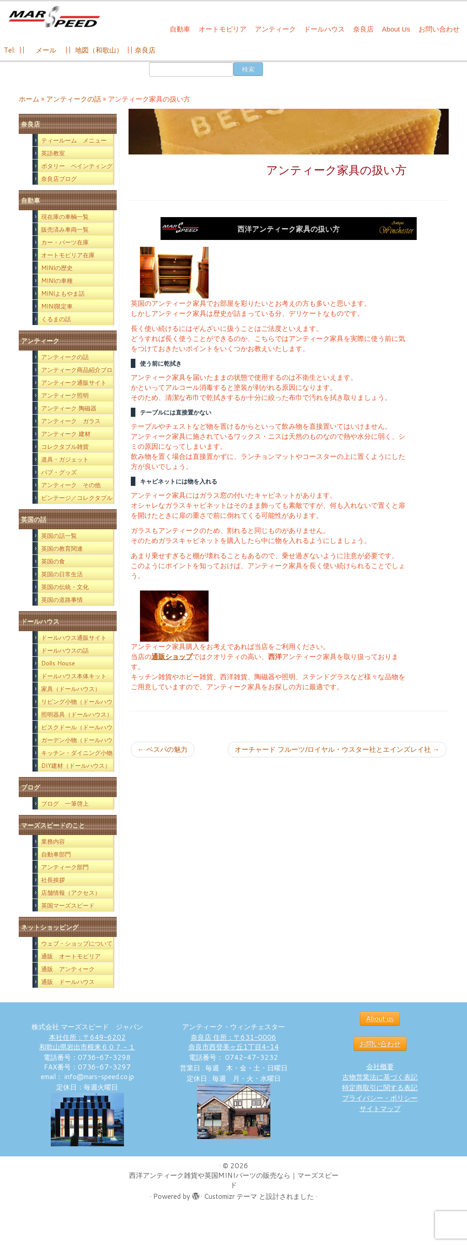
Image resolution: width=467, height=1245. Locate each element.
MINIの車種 (57, 281)
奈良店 (363, 29)
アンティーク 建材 (66, 434)
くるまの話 (56, 319)
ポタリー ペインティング (77, 166)
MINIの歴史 (57, 268)
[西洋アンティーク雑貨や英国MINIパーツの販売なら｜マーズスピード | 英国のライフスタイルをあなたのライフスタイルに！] (54, 17)
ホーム (29, 99)
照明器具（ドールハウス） (77, 714)
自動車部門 (56, 854)
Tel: (10, 50)
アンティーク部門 (65, 867)
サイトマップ (380, 1108)
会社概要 (380, 1066)
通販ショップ (172, 656)
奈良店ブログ (59, 179)
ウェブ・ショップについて (77, 943)
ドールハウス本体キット (74, 676)
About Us (396, 29)
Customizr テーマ (230, 1196)
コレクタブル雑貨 (65, 446)
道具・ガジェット (65, 459)
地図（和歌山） (99, 50)
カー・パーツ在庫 (65, 242)
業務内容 (53, 841)
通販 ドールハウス (68, 982)
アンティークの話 (73, 99)
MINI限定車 (57, 306)
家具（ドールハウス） (71, 689)
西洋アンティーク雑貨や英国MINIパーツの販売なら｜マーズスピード (233, 1180)
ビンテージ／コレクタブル (77, 498)
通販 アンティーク (68, 969)
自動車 (180, 29)
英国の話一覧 (59, 536)
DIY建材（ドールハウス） (76, 765)
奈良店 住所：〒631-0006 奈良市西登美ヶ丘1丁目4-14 (233, 1042)
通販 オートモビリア (71, 956)
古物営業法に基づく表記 (380, 1077)
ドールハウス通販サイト (74, 637)
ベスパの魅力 (163, 749)
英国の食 (53, 561)
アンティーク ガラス (71, 421)
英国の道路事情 (62, 600)
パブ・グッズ (59, 472)
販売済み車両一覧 (65, 229)
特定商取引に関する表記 (380, 1087)
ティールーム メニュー (74, 140)
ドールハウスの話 (65, 650)
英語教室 (53, 153)
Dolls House (58, 663)
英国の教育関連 (62, 548)
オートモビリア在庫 (68, 255)
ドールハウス (324, 29)
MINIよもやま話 (63, 293)
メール (45, 50)
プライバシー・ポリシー (380, 1098)
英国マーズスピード (68, 905)
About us (380, 1018)
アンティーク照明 (65, 395)
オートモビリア (223, 29)
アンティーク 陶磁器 (69, 408)
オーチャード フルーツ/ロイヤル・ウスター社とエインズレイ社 (337, 749)
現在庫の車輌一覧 (65, 217)
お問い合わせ (439, 29)
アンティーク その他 (71, 485)
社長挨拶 (53, 880)
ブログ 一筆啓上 (65, 803)
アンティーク (275, 29)
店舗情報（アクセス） (71, 893)
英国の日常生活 (62, 574)
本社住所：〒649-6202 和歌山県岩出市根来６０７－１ (87, 1042)
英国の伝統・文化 (65, 587)
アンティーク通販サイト (74, 382)
